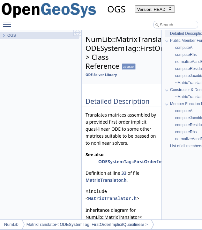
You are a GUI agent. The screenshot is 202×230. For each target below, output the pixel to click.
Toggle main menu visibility (8, 21)
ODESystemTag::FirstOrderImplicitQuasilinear (149, 161)
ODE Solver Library (101, 75)
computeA (183, 47)
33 (123, 173)
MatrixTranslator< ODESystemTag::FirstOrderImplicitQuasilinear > (87, 224)
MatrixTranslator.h (106, 180)
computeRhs (186, 54)
